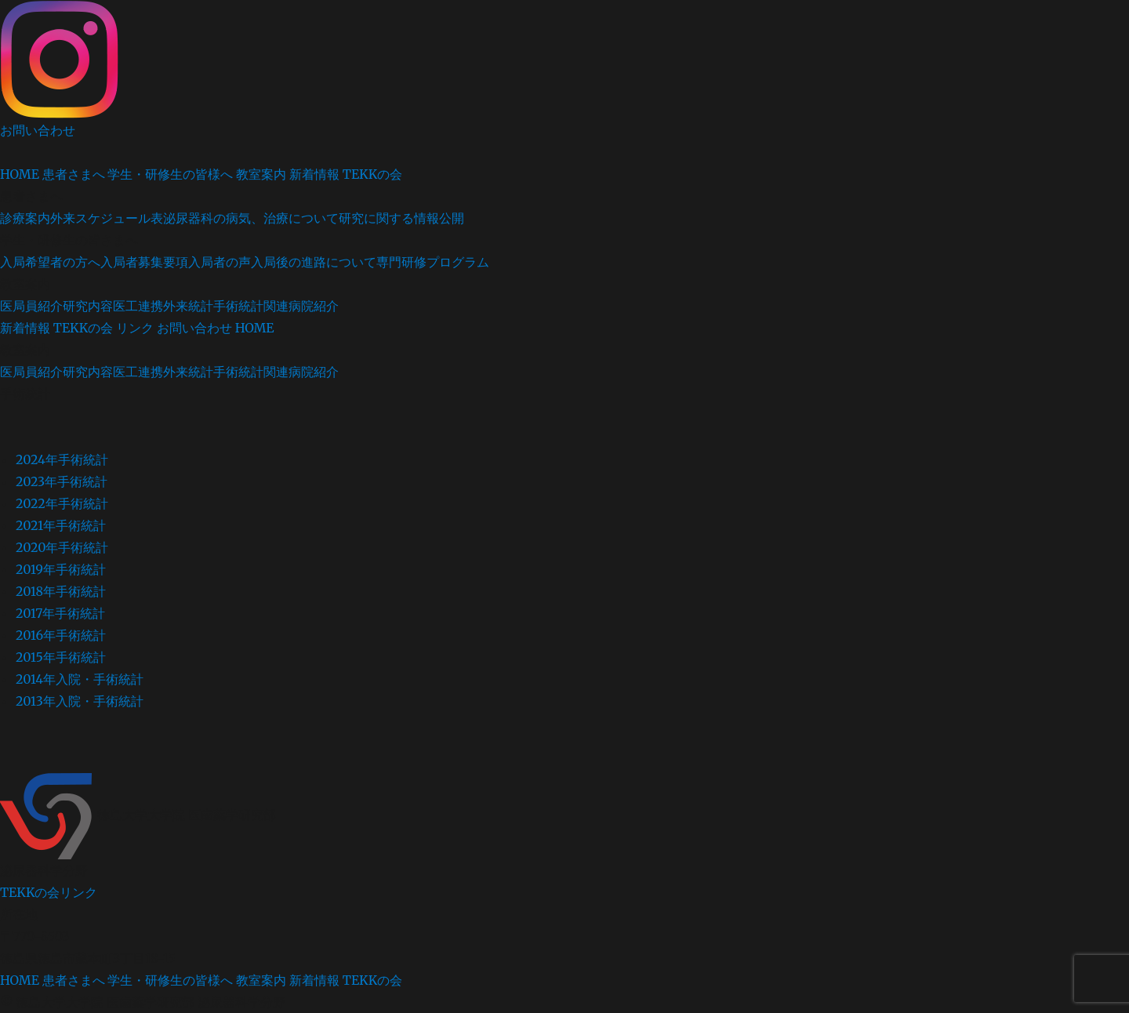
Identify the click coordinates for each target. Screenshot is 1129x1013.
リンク (135, 328)
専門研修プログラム (432, 262)
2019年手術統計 (61, 569)
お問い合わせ (37, 130)
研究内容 (88, 306)
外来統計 (188, 306)
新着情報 (314, 174)
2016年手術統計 (61, 635)
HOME (19, 174)
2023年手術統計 (61, 481)
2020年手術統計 (62, 547)
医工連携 (138, 306)
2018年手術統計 (61, 591)
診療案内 (25, 218)
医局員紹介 (31, 306)
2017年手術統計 (60, 613)
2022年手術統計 (62, 503)
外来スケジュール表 (106, 218)
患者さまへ (73, 174)
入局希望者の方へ (50, 262)
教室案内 (261, 174)
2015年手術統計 (61, 657)
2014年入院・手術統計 (79, 679)
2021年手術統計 (61, 525)
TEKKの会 (372, 174)
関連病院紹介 (301, 306)
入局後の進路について (313, 262)
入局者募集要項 (144, 262)
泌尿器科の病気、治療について (251, 218)
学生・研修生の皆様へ (170, 174)
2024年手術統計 (62, 459)
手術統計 (238, 306)
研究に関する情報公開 (401, 218)
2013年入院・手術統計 (79, 701)
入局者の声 (219, 262)
